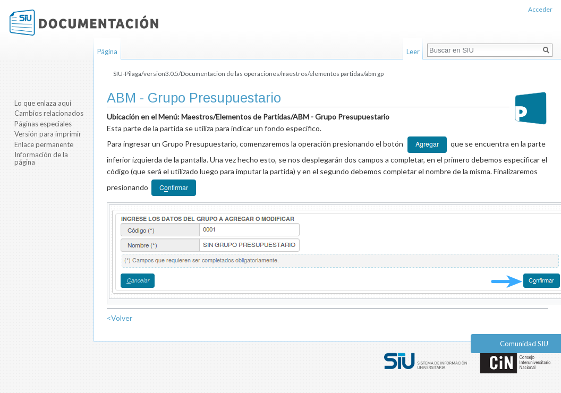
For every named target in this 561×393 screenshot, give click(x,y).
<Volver (119, 317)
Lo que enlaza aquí (42, 103)
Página (107, 51)
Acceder (540, 9)
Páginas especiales (43, 123)
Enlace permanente (43, 144)
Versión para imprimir (47, 134)
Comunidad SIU (524, 343)
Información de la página (41, 158)
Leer (413, 51)
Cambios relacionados (48, 113)
